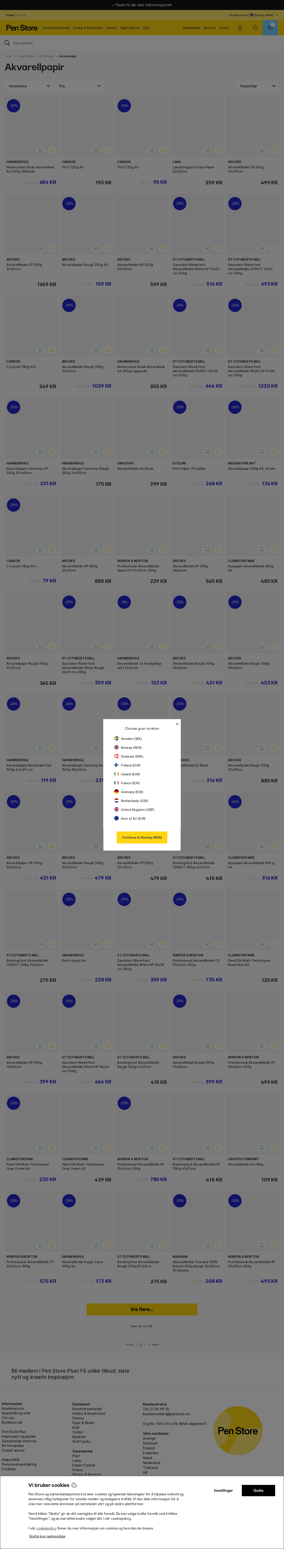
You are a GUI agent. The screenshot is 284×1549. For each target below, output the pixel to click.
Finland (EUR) (127, 765)
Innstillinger (223, 1490)
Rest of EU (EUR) (130, 818)
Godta (258, 1490)
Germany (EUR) (128, 792)
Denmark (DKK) (128, 756)
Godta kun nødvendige (47, 1536)
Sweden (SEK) (128, 739)
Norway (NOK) (128, 747)
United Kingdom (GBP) (134, 810)
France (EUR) (127, 783)
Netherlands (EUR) (131, 801)
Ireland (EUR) (127, 774)
